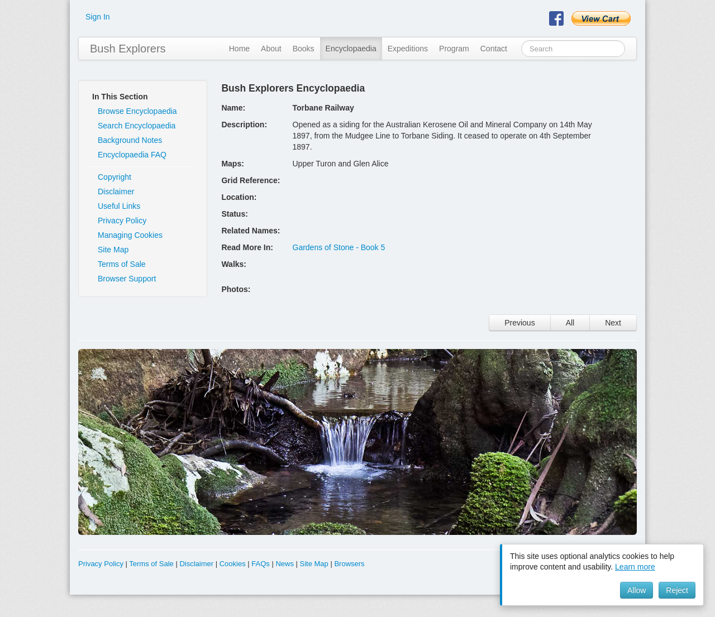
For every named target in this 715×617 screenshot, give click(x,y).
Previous (519, 322)
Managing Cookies (130, 235)
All (570, 322)
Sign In (97, 16)
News (284, 563)
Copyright (114, 177)
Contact (493, 48)
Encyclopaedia (351, 48)
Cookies (233, 563)
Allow (636, 590)
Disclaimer (116, 191)
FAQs (260, 563)
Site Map (113, 249)
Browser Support (127, 278)
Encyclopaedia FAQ (132, 154)
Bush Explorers (128, 48)
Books (303, 48)
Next (613, 322)
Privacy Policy (122, 220)
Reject (677, 590)
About (271, 48)
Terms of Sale (122, 264)
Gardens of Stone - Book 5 (339, 247)
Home (239, 48)
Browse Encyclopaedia (137, 111)
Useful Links (119, 206)
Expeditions (408, 48)
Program (454, 48)
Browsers (349, 563)
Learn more (635, 566)
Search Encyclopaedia (136, 125)
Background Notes (130, 140)
